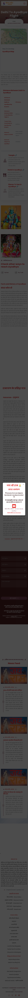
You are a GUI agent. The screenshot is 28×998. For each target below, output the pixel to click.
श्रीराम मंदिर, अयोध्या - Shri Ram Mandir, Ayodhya (14, 499)
